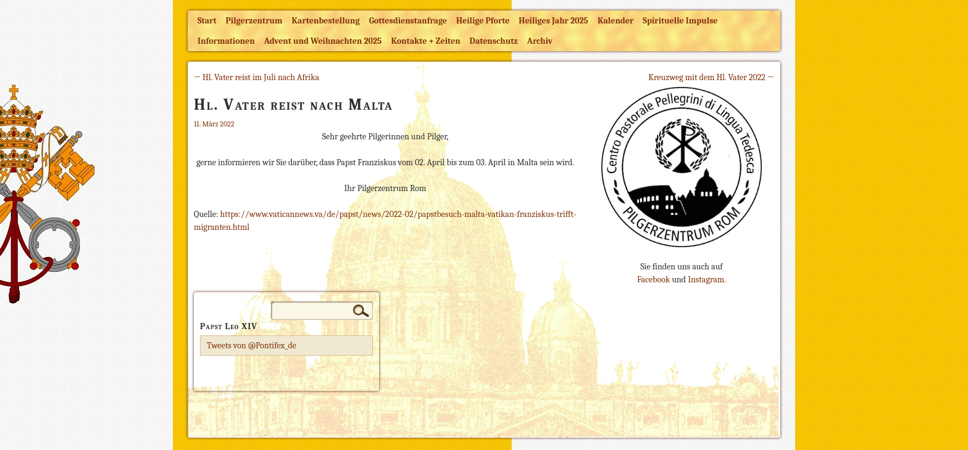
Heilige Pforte (482, 20)
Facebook (653, 279)
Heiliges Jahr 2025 (553, 20)
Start (207, 20)
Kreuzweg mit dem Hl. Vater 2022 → (711, 77)
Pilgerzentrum (254, 20)
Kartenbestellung (326, 20)
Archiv (540, 41)
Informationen (226, 41)
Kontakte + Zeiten (425, 41)
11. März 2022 (214, 124)
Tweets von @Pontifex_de (251, 345)
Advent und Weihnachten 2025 (323, 41)
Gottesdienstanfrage (408, 20)
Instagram (706, 279)
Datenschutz (494, 41)
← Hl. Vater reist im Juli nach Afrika (256, 77)
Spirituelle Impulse (680, 20)
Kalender (615, 20)
